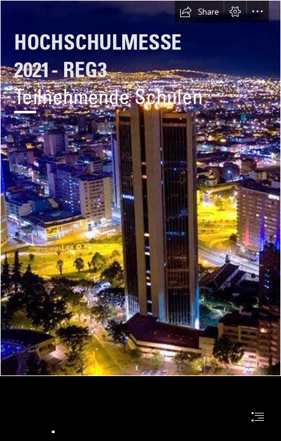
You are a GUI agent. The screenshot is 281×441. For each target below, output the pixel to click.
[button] (199, 12)
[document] (140, 220)
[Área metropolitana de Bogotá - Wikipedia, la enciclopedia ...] (140, 188)
